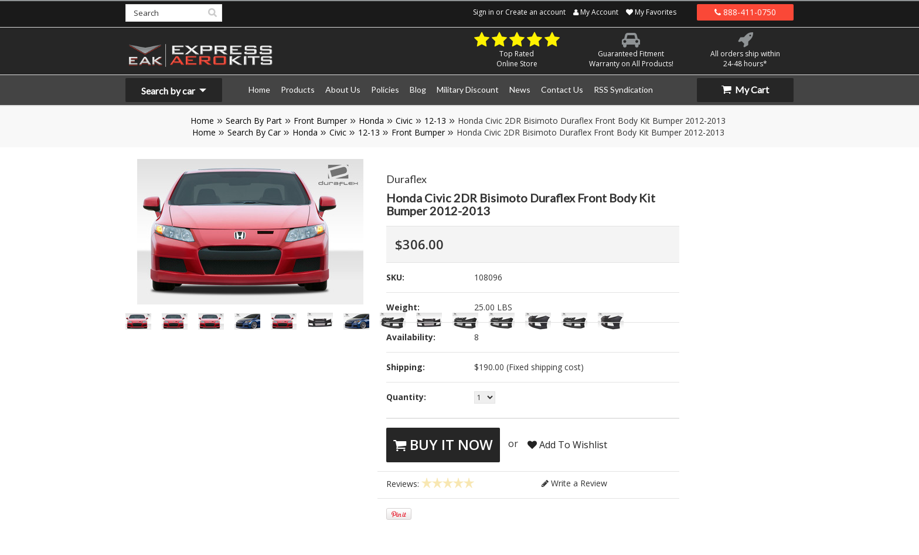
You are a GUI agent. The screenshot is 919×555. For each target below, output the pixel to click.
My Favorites (651, 12)
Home (202, 120)
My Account (595, 12)
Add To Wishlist (567, 444)
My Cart (745, 89)
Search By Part (254, 120)
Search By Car (254, 132)
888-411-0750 (745, 12)
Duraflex (406, 178)
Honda (371, 120)
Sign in (483, 12)
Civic (404, 120)
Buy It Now (443, 444)
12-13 (435, 120)
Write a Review (574, 483)
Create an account (535, 12)
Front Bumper (320, 120)
